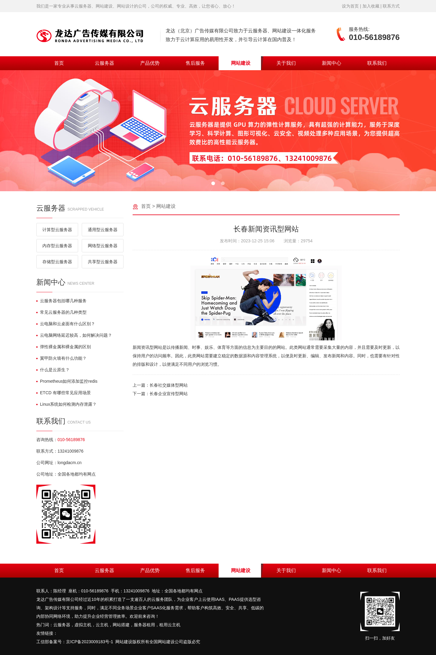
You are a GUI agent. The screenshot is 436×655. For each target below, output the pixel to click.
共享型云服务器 (102, 261)
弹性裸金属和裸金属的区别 (63, 346)
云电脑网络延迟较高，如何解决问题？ (74, 335)
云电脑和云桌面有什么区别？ (65, 323)
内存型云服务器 (57, 245)
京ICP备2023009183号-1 (89, 641)
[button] (213, 183)
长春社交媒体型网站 (169, 385)
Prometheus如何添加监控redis (66, 381)
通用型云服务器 (102, 229)
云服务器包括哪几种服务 (61, 300)
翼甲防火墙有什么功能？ (61, 358)
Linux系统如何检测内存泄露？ (66, 404)
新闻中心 (331, 63)
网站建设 (240, 63)
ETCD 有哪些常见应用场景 (63, 392)
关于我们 (286, 63)
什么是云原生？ (53, 369)
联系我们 (377, 63)
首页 (59, 63)
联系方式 (391, 6)
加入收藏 (370, 6)
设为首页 (350, 6)
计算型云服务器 (57, 229)
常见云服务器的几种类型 (61, 312)
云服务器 (104, 63)
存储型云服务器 (57, 261)
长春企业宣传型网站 (169, 393)
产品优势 (150, 63)
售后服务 (195, 63)
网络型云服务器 (102, 245)
